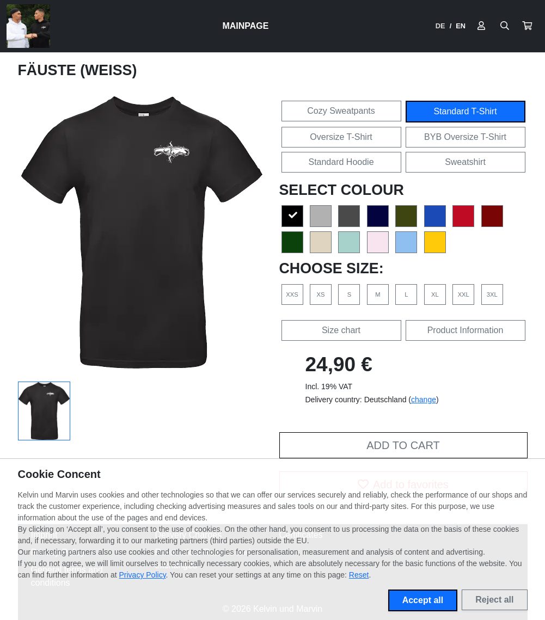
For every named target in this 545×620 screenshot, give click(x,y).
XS (320, 294)
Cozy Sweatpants (341, 110)
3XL (492, 294)
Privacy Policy (142, 574)
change (423, 399)
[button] (527, 26)
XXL (463, 294)
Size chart (341, 330)
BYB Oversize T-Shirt (465, 137)
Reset (359, 574)
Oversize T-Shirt (341, 137)
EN (461, 26)
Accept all (423, 600)
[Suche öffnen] (505, 26)
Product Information (465, 330)
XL (435, 294)
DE (440, 26)
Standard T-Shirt (465, 111)
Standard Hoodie (340, 162)
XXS (292, 294)
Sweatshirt (465, 162)
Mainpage (245, 25)
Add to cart (402, 445)
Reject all (494, 599)
